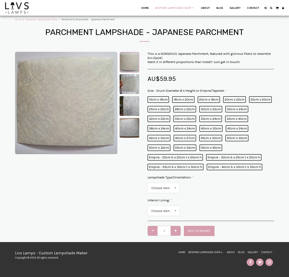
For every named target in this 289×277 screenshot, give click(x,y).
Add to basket (199, 231)
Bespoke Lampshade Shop (42, 19)
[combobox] (164, 188)
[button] (265, 8)
